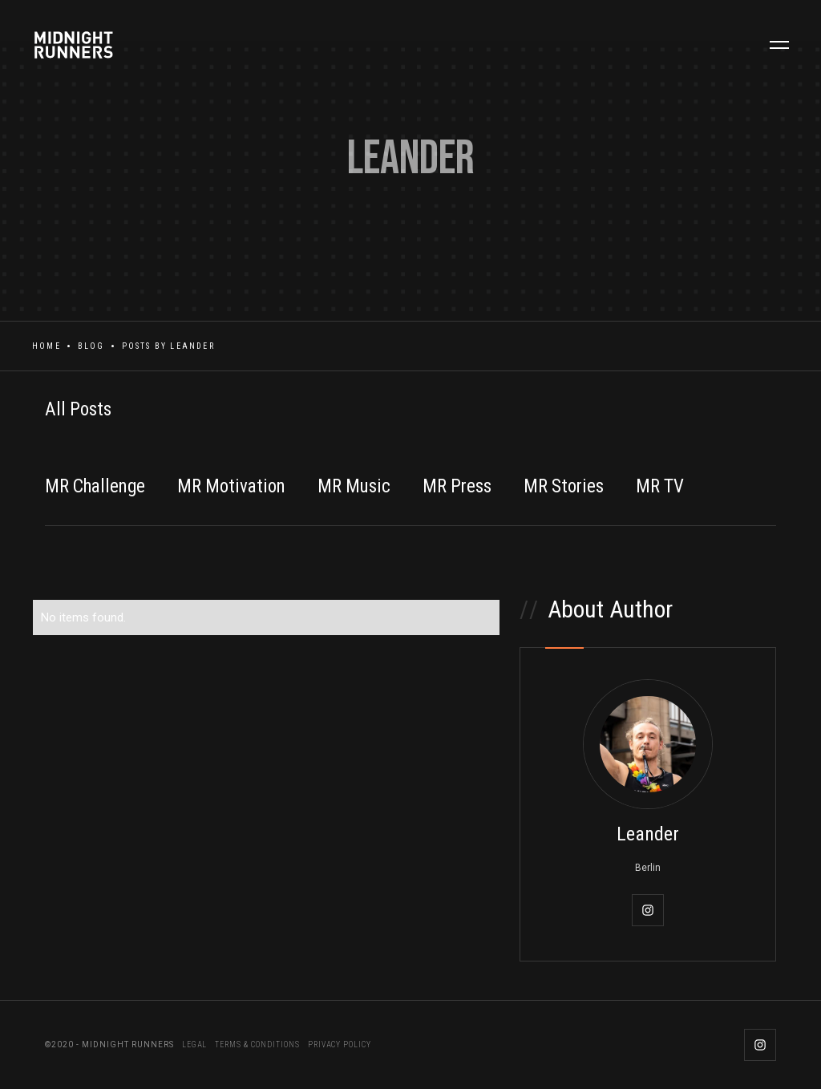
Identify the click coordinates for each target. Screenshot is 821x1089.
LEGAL (194, 1044)
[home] (82, 45)
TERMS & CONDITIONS (257, 1044)
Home (46, 346)
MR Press (457, 486)
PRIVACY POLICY (339, 1044)
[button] (779, 44)
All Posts (78, 409)
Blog (91, 346)
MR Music (353, 486)
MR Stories (564, 486)
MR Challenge (95, 486)
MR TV (660, 486)
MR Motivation (231, 486)
